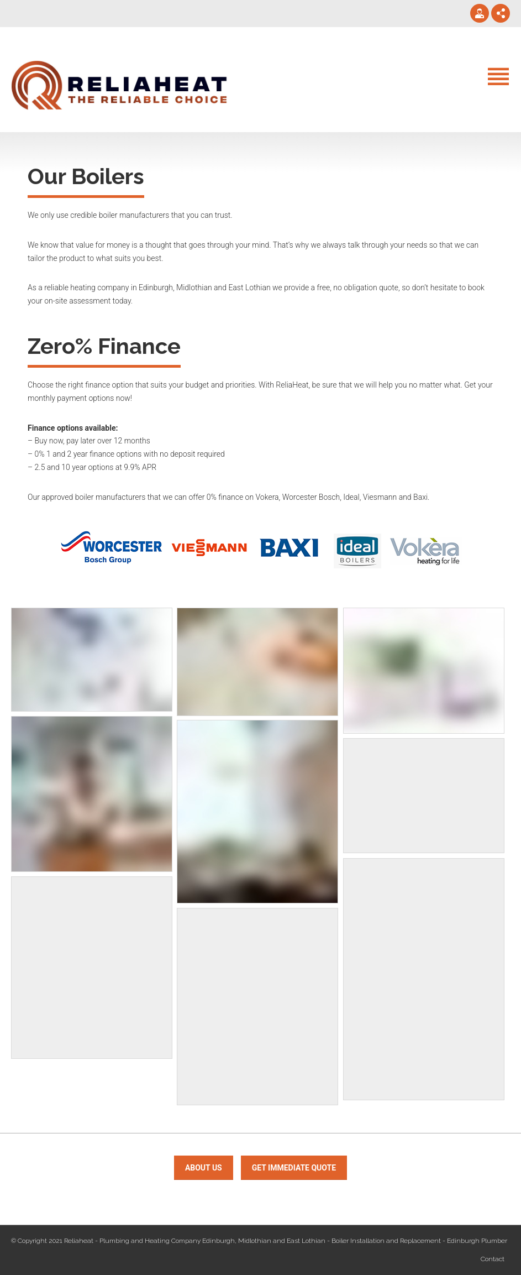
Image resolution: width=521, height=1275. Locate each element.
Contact (492, 1259)
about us (203, 1167)
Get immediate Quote (294, 1167)
